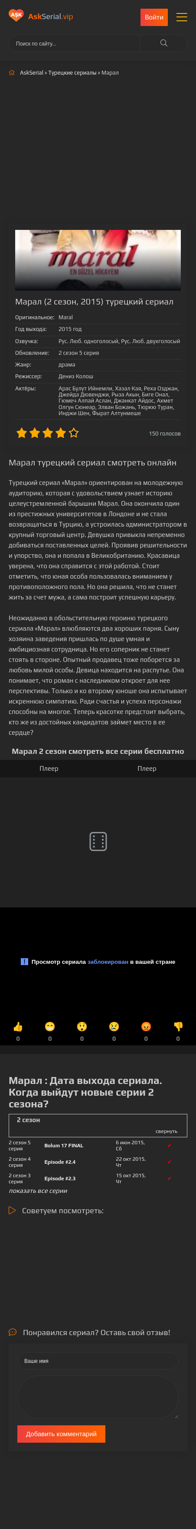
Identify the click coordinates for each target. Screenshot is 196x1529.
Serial (50, 16)
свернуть (166, 1131)
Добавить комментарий (61, 1433)
